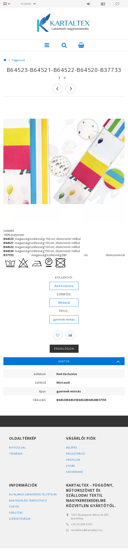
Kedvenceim (74, 471)
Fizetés (14, 506)
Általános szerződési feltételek (33, 494)
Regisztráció (75, 453)
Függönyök (18, 60)
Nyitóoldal (17, 447)
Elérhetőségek (20, 518)
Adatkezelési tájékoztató (28, 500)
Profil (103, 4)
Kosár (70, 465)
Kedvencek (117, 4)
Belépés (88, 4)
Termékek (16, 453)
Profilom (73, 459)
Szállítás (16, 512)
